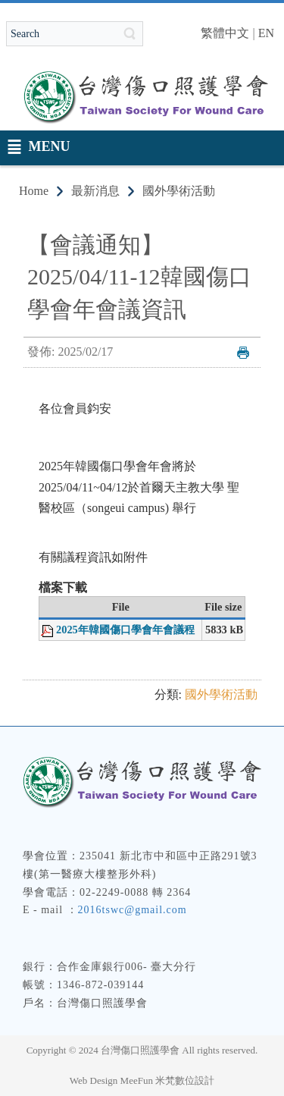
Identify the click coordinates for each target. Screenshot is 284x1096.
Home (33, 190)
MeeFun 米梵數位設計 (167, 1080)
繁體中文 (225, 33)
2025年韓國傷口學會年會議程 (125, 629)
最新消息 (95, 190)
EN (266, 33)
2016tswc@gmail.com (132, 909)
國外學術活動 (178, 190)
